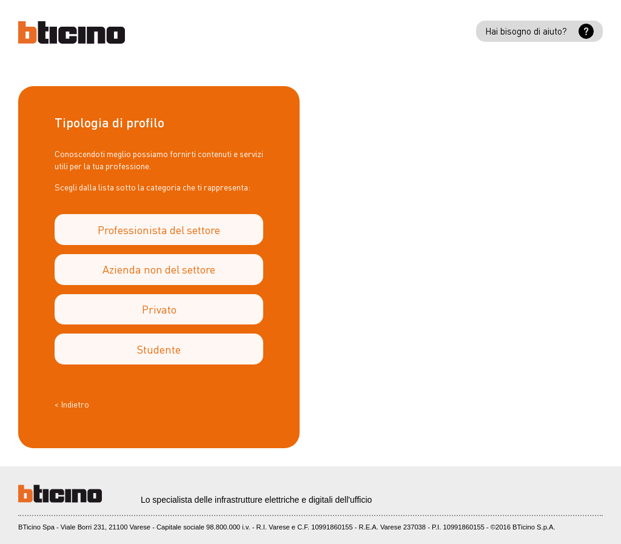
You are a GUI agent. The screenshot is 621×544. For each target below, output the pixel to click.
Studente (159, 349)
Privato (159, 309)
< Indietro (72, 403)
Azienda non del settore (158, 269)
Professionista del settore (159, 230)
